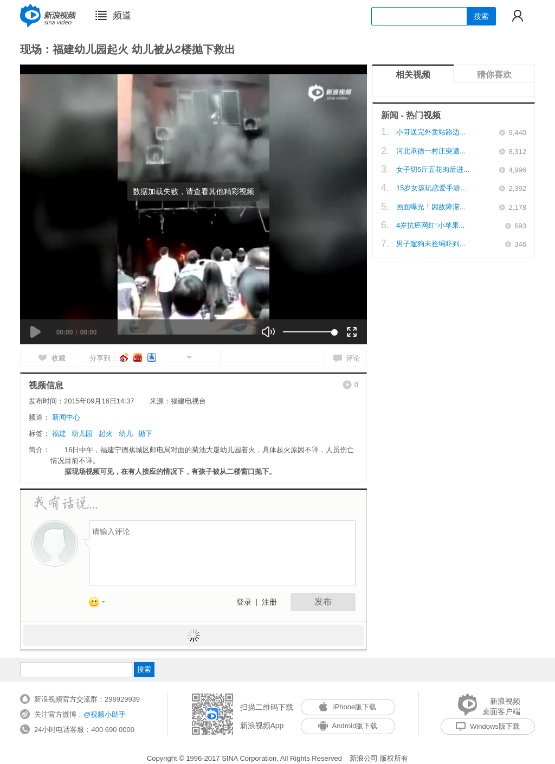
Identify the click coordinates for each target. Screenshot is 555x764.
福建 (59, 433)
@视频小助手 (104, 714)
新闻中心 (66, 417)
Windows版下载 (488, 726)
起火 (106, 433)
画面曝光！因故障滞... (431, 207)
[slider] (308, 331)
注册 (269, 602)
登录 (243, 602)
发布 (323, 601)
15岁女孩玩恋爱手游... (431, 188)
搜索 (481, 16)
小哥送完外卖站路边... (431, 132)
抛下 (145, 433)
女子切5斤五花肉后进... (432, 169)
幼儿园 (82, 433)
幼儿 (126, 433)
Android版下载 (348, 726)
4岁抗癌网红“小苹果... (430, 225)
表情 (101, 604)
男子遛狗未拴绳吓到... (431, 244)
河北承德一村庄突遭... (431, 151)
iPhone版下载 (347, 707)
